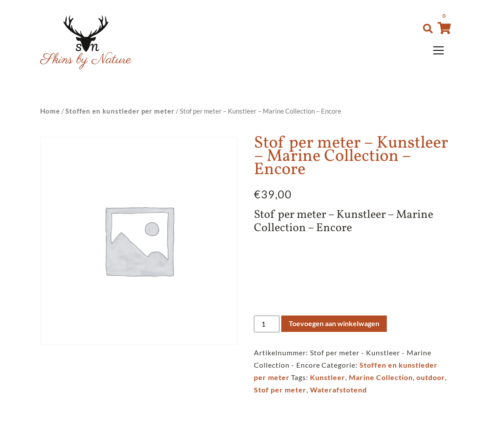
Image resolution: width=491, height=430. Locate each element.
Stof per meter (280, 389)
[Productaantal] (266, 324)
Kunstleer (327, 377)
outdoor (430, 377)
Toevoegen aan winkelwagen (334, 323)
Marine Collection (381, 377)
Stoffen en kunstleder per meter (119, 111)
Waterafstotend (338, 389)
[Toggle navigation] (438, 50)
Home (50, 111)
